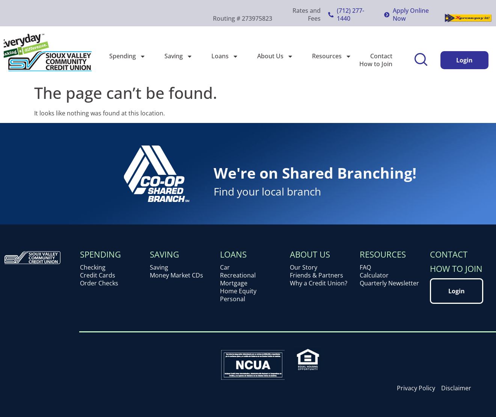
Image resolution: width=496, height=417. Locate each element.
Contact (381, 56)
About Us (275, 56)
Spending (127, 56)
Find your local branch (267, 191)
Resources (331, 56)
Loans (224, 56)
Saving (178, 56)
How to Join (375, 64)
